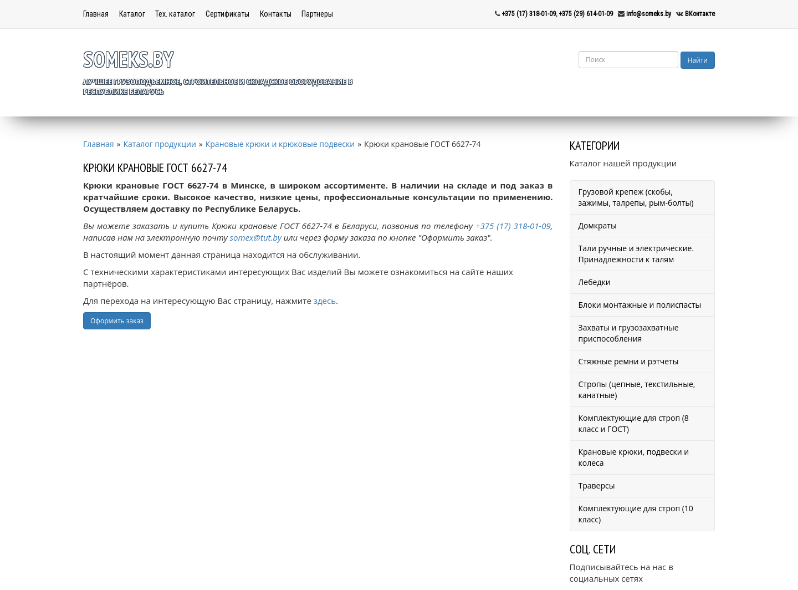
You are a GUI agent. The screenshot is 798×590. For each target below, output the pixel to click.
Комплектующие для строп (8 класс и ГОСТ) (634, 423)
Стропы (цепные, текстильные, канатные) (637, 389)
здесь (325, 300)
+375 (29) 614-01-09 (586, 14)
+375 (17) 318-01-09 (529, 14)
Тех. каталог (175, 13)
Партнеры (317, 13)
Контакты (275, 13)
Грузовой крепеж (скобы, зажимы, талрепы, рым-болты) (636, 197)
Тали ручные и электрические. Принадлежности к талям (636, 254)
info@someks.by (648, 14)
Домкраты (598, 225)
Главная (96, 13)
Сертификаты (227, 13)
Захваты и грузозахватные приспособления (629, 333)
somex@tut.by (256, 237)
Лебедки (595, 282)
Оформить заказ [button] (117, 320)
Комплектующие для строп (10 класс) (636, 514)
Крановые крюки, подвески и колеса (634, 457)
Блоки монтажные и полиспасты (640, 304)
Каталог (132, 13)
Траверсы (597, 485)
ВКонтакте (700, 14)
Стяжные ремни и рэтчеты (629, 361)
